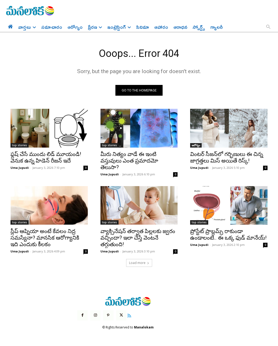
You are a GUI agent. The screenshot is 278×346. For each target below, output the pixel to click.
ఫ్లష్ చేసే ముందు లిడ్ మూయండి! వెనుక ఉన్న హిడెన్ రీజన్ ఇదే (45, 158)
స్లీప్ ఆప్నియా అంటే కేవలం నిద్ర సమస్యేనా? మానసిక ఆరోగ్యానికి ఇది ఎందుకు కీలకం (44, 238)
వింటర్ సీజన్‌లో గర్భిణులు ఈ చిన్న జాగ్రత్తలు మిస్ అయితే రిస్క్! (226, 158)
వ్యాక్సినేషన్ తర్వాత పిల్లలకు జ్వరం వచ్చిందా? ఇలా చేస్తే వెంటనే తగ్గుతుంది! (137, 238)
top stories (19, 146)
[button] (268, 27)
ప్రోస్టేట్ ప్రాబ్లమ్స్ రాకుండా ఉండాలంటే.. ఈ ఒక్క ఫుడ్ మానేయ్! (228, 235)
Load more (139, 263)
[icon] (129, 316)
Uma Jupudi (19, 168)
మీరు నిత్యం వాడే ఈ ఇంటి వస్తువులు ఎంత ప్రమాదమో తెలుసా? (129, 161)
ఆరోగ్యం (196, 146)
